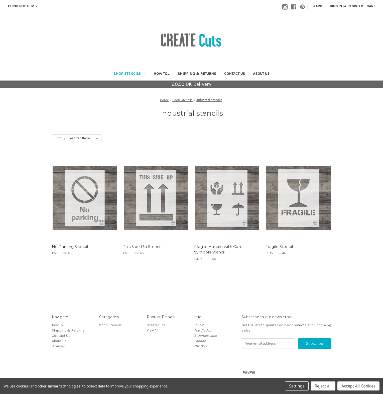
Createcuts (156, 325)
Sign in (336, 6)
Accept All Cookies (358, 386)
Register (355, 6)
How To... (162, 73)
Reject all (323, 386)
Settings (296, 386)
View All (153, 330)
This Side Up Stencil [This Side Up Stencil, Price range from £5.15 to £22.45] (142, 246)
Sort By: (60, 138)
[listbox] (84, 138)
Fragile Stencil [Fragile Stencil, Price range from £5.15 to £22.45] (279, 246)
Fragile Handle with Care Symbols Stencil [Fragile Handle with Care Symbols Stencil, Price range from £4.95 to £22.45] (218, 249)
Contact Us (234, 73)
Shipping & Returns (197, 73)
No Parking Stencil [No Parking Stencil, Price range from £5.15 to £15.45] (70, 246)
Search (318, 6)
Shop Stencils (129, 73)
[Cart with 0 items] (371, 6)
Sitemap (58, 346)
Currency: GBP (22, 6)
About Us (261, 73)
